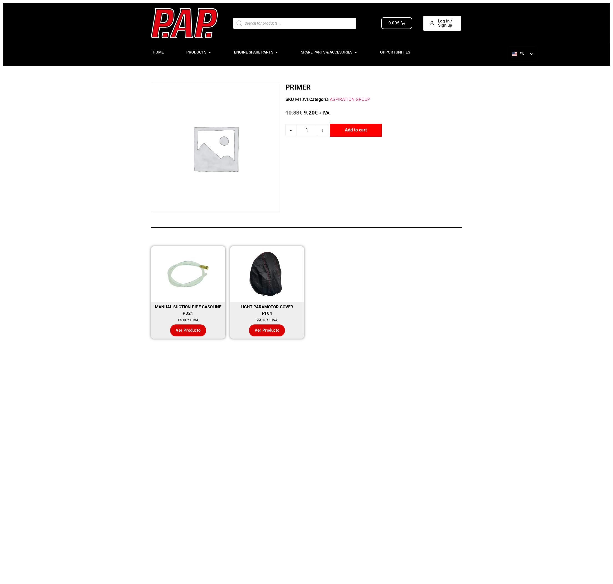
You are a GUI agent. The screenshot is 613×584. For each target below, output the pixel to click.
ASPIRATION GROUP (350, 99)
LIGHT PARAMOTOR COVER (267, 306)
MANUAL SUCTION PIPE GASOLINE (188, 306)
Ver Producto (188, 330)
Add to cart (356, 130)
